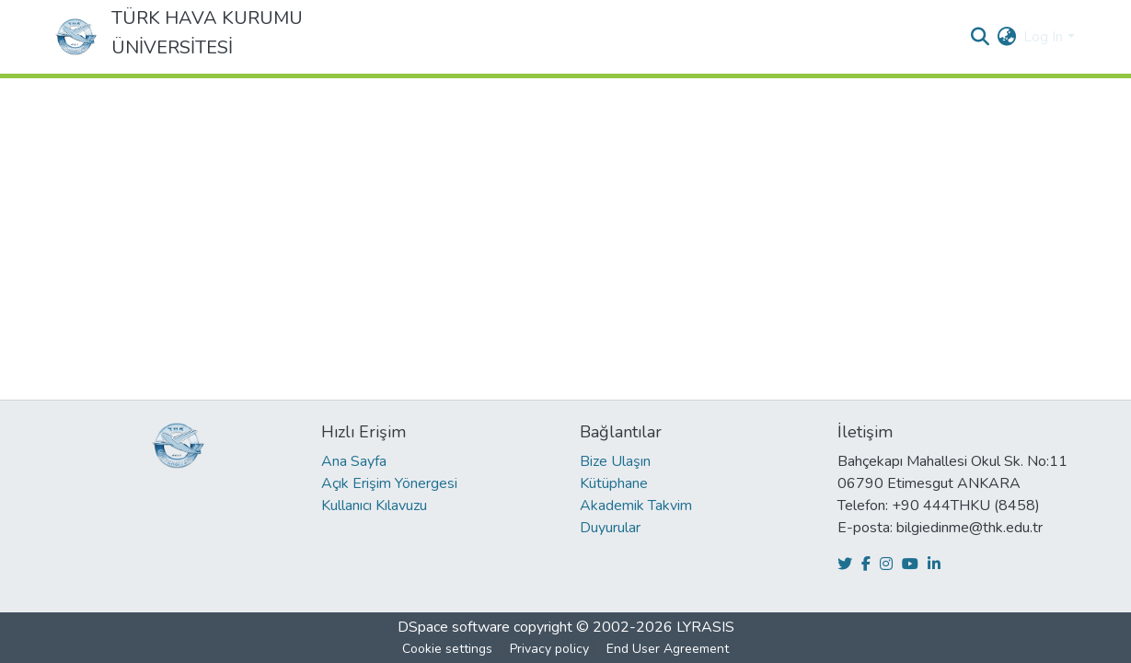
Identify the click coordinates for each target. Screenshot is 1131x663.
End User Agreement (667, 648)
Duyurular (610, 528)
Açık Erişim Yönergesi (389, 483)
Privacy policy (549, 648)
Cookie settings (447, 648)
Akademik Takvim (636, 505)
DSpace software (454, 627)
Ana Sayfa (354, 461)
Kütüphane (614, 483)
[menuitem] (1006, 37)
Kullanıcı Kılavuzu (374, 505)
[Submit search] (979, 37)
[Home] (76, 36)
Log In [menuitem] (1043, 37)
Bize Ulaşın (615, 461)
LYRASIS (705, 627)
